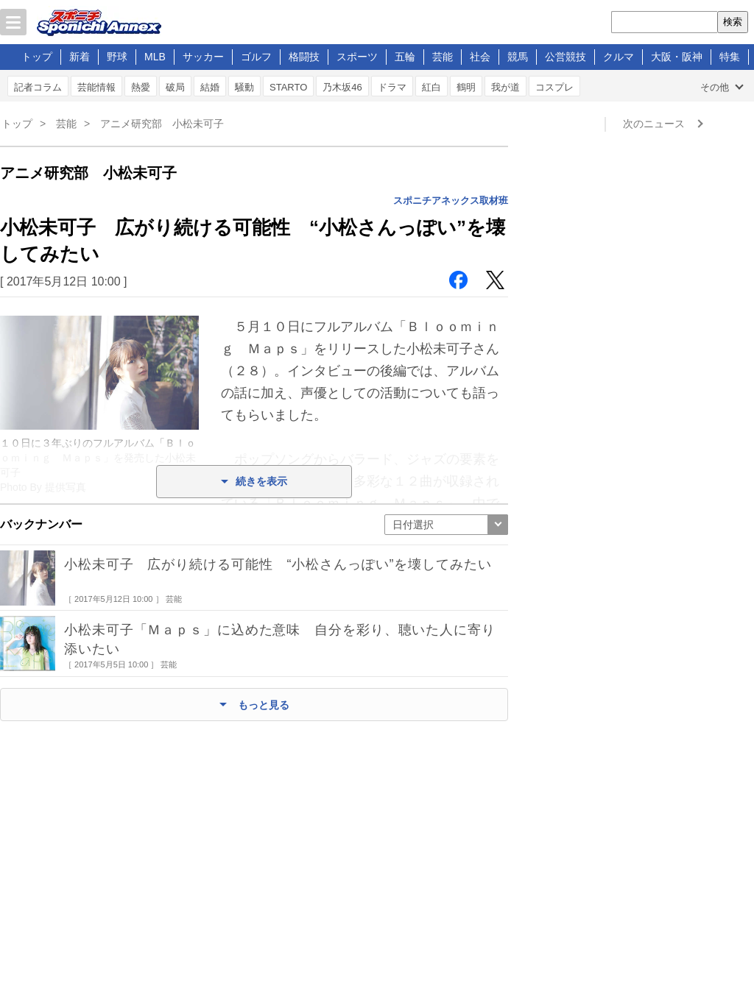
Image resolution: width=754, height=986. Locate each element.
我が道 (505, 87)
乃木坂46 (342, 87)
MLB (155, 57)
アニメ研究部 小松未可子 (162, 124)
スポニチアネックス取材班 (450, 200)
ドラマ (392, 87)
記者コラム (38, 87)
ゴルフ (256, 57)
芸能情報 (96, 87)
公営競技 (565, 57)
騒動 (244, 87)
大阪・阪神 (676, 57)
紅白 (431, 87)
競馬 (517, 57)
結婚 (209, 87)
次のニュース (654, 123)
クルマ (618, 57)
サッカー (203, 57)
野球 (117, 57)
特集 (729, 57)
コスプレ (554, 87)
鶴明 (466, 87)
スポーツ (357, 57)
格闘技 (304, 57)
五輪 (405, 57)
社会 (480, 57)
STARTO (288, 87)
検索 (732, 21)
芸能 (442, 57)
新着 (79, 57)
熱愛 (140, 87)
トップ (36, 57)
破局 (175, 87)
